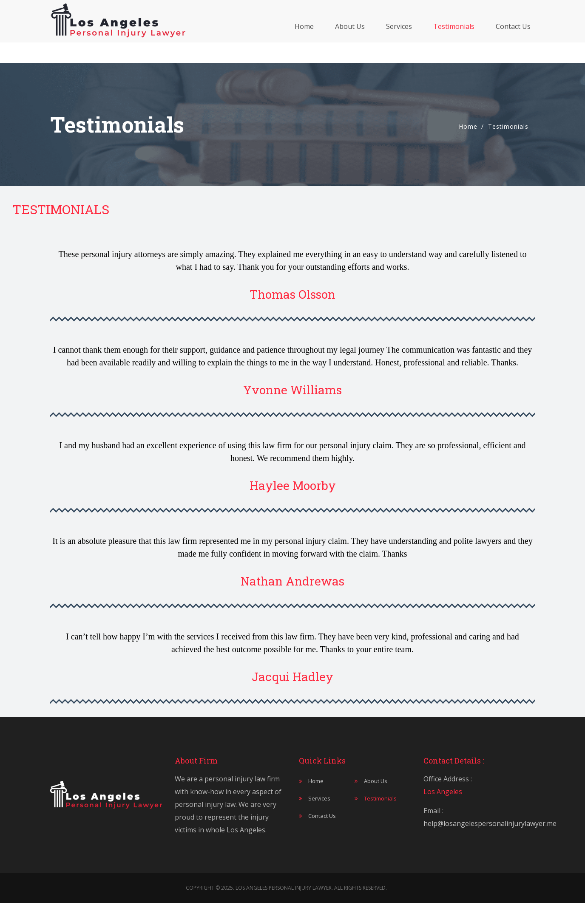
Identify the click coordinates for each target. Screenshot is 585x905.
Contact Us (513, 36)
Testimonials (453, 36)
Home (304, 36)
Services (399, 36)
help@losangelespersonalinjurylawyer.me (490, 823)
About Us (350, 36)
